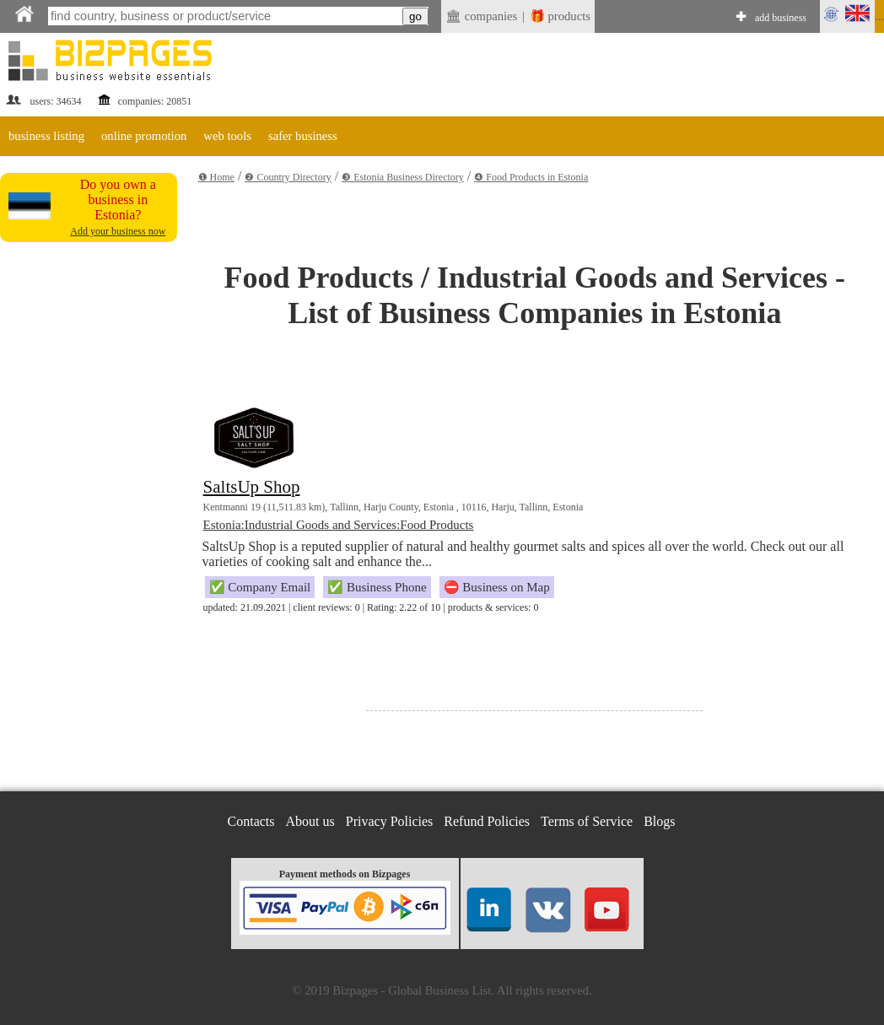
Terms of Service (587, 821)
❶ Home (216, 177)
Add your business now (117, 231)
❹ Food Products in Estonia (531, 177)
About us (310, 821)
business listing (46, 136)
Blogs (659, 821)
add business (780, 18)
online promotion (143, 136)
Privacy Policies (390, 821)
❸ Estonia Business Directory (403, 177)
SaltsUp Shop (251, 487)
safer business (302, 136)
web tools (227, 136)
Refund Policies (487, 821)
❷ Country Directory (288, 177)
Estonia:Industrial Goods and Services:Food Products (338, 524)
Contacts (251, 821)
